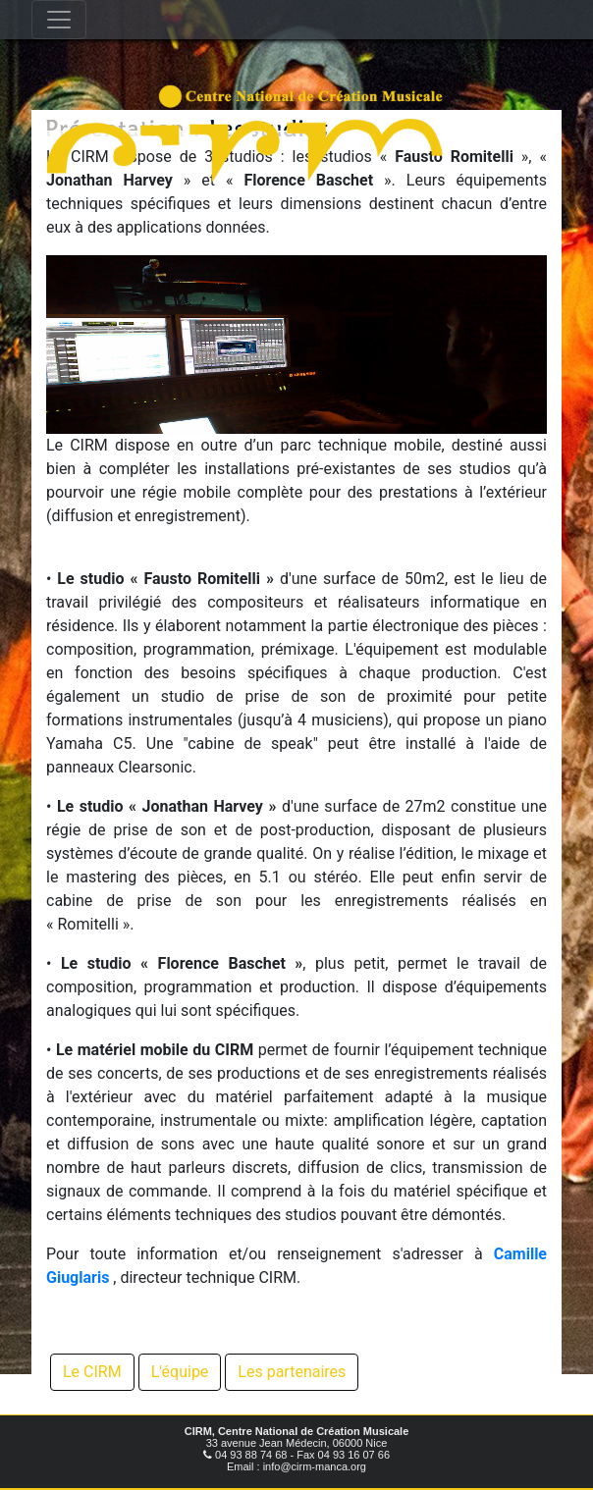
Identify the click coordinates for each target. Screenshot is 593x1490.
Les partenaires (292, 1371)
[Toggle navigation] (58, 19)
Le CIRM (92, 1371)
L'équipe (180, 1371)
